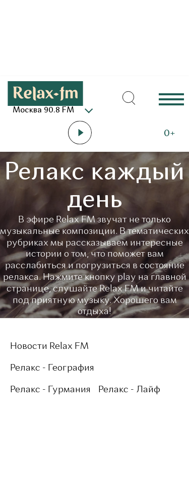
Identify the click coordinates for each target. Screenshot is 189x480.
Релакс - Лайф (129, 390)
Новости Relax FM (49, 346)
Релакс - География (52, 368)
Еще (171, 98)
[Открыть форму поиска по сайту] (128, 98)
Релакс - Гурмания (50, 390)
